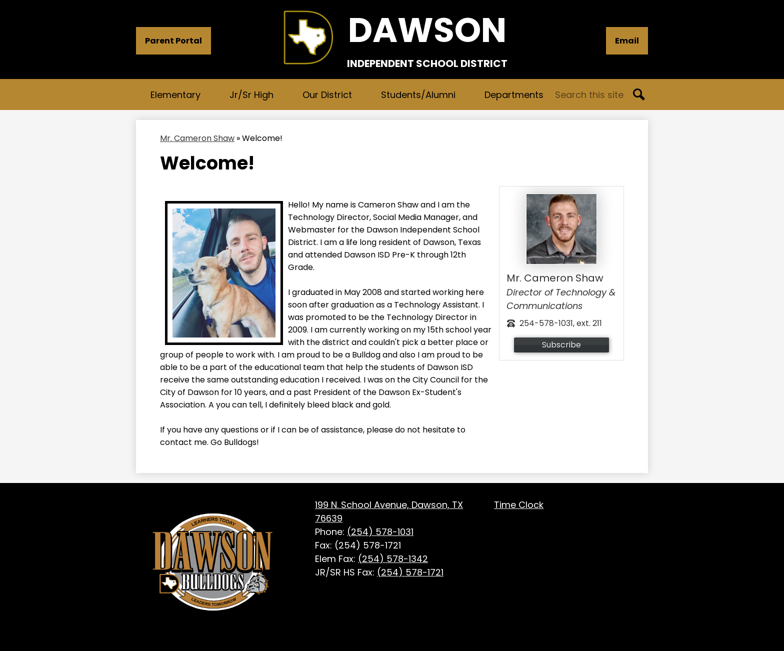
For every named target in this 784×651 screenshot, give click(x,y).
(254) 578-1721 (410, 572)
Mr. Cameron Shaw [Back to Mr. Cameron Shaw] (197, 138)
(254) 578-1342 (393, 558)
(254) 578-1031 (380, 532)
